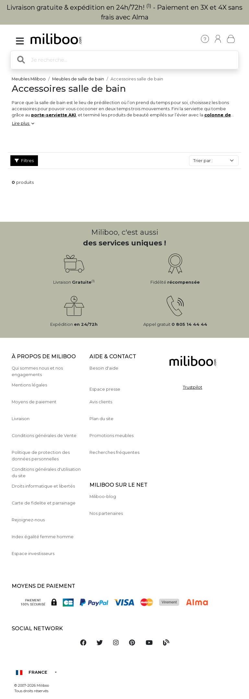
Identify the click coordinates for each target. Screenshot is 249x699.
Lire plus (23, 123)
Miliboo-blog (102, 496)
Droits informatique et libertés (43, 486)
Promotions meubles (111, 435)
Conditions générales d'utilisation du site (46, 472)
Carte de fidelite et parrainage (44, 503)
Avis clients (100, 401)
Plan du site (101, 418)
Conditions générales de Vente (44, 435)
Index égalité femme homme (43, 536)
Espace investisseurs (33, 553)
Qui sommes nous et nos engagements (37, 371)
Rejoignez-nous (28, 519)
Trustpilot (192, 387)
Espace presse (104, 389)
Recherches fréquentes (114, 452)
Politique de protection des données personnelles (41, 455)
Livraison (21, 418)
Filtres (24, 160)
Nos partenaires (106, 513)
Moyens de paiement (34, 401)
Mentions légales (29, 385)
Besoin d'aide (103, 368)
